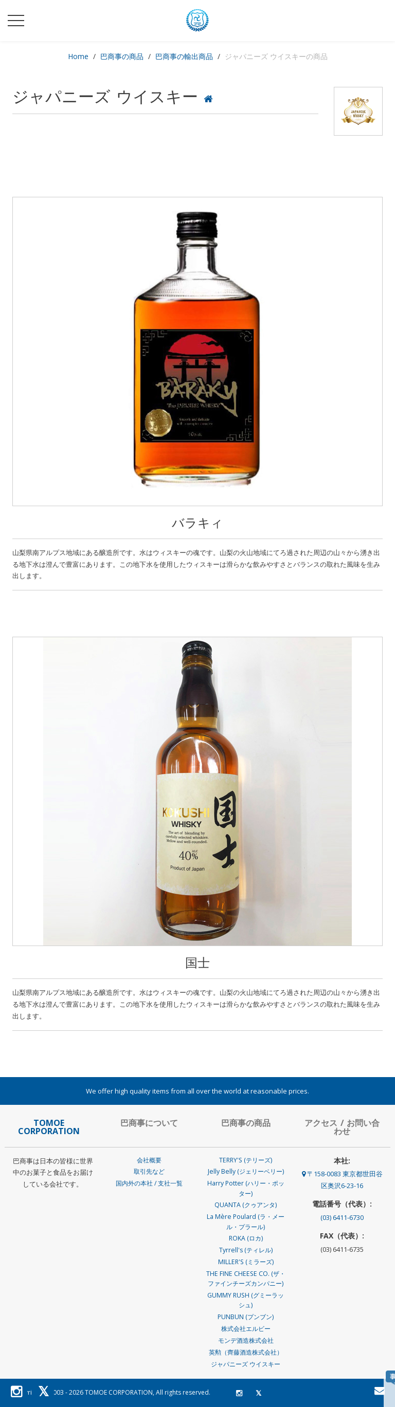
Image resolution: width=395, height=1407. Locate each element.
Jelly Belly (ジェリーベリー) (246, 1171)
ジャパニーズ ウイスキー (245, 1364)
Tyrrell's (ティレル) (246, 1250)
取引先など (149, 1171)
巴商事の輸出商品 (184, 56)
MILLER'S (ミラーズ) (246, 1261)
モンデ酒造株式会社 (246, 1340)
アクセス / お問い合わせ (342, 1127)
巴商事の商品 (121, 56)
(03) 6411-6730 (342, 1217)
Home (78, 56)
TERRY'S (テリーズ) (245, 1160)
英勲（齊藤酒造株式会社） (246, 1352)
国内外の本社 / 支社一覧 (149, 1183)
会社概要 (149, 1160)
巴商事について (149, 1122)
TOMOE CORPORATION (119, 1392)
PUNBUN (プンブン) (246, 1316)
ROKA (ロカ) (246, 1238)
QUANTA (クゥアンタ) (245, 1204)
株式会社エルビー (246, 1328)
